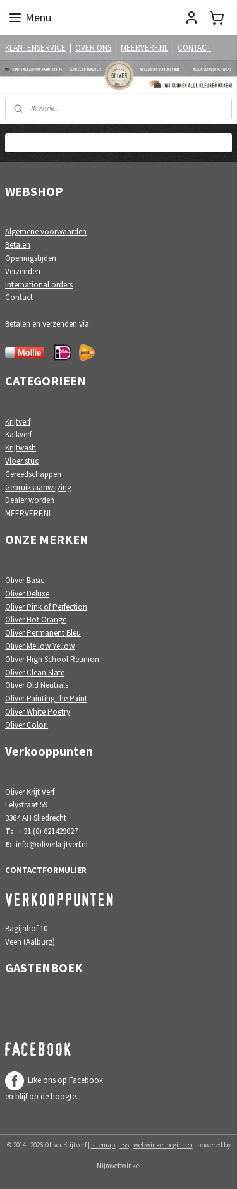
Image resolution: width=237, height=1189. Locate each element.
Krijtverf (17, 421)
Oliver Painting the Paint (46, 698)
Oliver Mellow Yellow (40, 646)
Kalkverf (18, 434)
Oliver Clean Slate (34, 672)
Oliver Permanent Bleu (43, 632)
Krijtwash (20, 447)
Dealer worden (29, 500)
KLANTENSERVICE (35, 47)
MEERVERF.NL (144, 47)
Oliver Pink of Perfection (46, 606)
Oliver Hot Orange (35, 619)
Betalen (17, 244)
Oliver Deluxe (27, 593)
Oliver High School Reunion (52, 659)
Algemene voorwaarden (46, 231)
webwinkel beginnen (163, 1144)
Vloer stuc (22, 461)
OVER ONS (93, 47)
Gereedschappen (33, 474)
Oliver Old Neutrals (36, 685)
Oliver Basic (24, 580)
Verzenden (22, 271)
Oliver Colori (26, 725)
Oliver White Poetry (37, 711)
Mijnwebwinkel (119, 1165)
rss (124, 1144)
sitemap (103, 1144)
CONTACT (194, 47)
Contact (19, 297)
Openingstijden (30, 258)
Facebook (86, 1079)
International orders (39, 284)
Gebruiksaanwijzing (38, 487)
